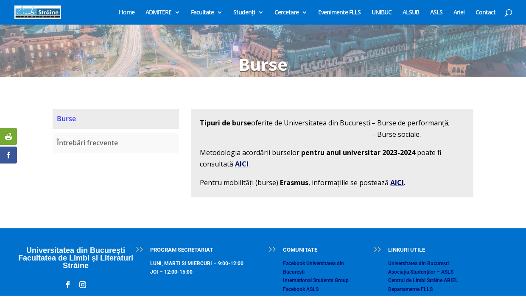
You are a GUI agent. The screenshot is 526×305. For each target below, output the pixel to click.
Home (126, 12)
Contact (485, 12)
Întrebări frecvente (87, 142)
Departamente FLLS (410, 289)
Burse (66, 118)
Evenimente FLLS (339, 12)
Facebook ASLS (301, 289)
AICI (242, 164)
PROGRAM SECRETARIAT (181, 250)
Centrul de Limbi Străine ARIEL (423, 280)
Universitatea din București (418, 263)
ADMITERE (158, 12)
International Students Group (316, 280)
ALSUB (411, 12)
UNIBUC (382, 12)
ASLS (436, 12)
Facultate (202, 12)
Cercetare (286, 12)
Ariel (458, 12)
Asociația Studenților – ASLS (420, 272)
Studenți (244, 12)
